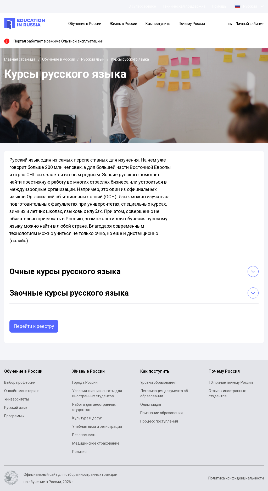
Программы (14, 416)
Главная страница (20, 59)
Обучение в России (84, 24)
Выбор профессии (19, 382)
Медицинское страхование (95, 443)
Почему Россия (192, 24)
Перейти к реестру (34, 326)
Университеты (16, 399)
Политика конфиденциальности (236, 478)
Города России (85, 382)
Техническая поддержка (184, 6)
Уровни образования (158, 382)
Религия (79, 452)
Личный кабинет (249, 24)
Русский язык (93, 59)
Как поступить (158, 24)
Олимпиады (150, 404)
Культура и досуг (87, 418)
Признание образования (161, 413)
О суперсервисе (142, 6)
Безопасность (84, 435)
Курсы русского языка (130, 59)
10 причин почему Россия (231, 382)
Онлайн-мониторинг (21, 391)
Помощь (219, 6)
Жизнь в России (123, 24)
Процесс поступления (159, 421)
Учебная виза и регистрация (97, 426)
